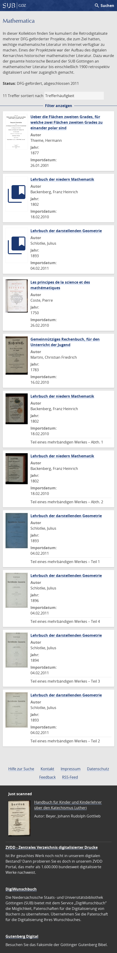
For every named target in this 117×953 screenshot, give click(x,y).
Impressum (71, 768)
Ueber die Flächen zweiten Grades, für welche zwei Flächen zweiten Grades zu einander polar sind (66, 122)
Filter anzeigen (58, 105)
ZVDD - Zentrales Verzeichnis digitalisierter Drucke (52, 847)
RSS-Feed (70, 777)
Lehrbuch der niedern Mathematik (62, 179)
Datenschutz (98, 768)
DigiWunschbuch (21, 889)
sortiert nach (32, 95)
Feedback (47, 777)
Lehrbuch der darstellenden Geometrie (66, 230)
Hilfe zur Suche (21, 768)
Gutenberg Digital (22, 936)
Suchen (104, 5)
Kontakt (47, 768)
